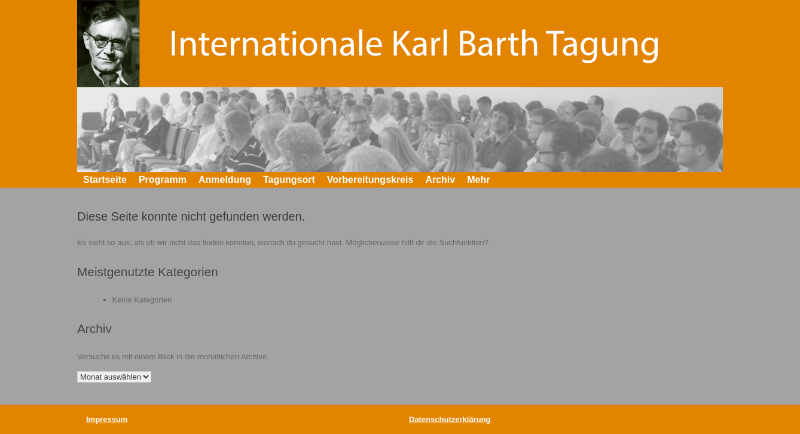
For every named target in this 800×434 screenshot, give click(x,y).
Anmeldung (225, 180)
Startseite (105, 180)
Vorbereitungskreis (370, 180)
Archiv (440, 180)
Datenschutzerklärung (450, 419)
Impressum (106, 419)
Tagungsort (289, 180)
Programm (163, 180)
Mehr (478, 180)
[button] (705, 180)
